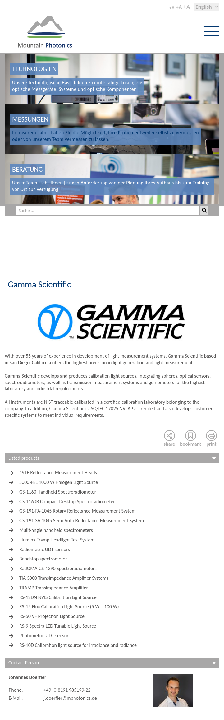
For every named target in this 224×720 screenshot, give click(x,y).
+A (171, 7)
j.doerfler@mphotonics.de (70, 698)
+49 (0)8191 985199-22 (66, 690)
